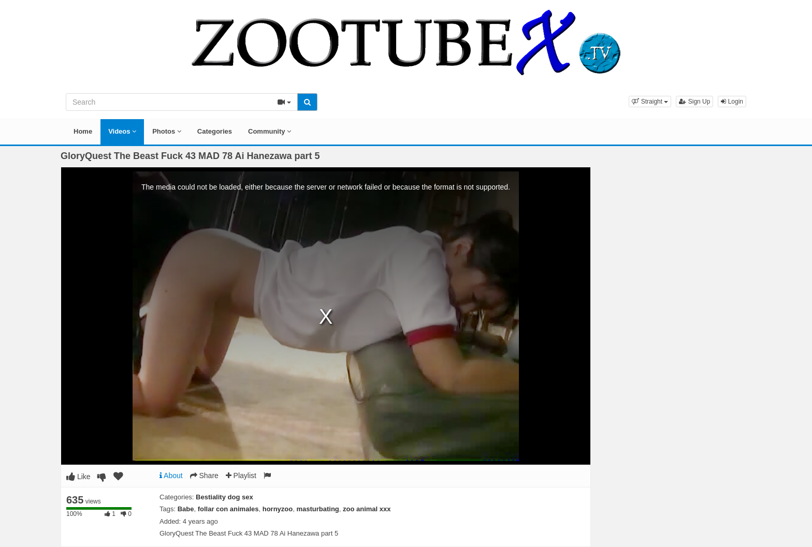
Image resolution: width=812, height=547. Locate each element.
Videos (122, 131)
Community (269, 131)
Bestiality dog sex (224, 497)
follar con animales (228, 509)
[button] (650, 101)
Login (732, 101)
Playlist (241, 475)
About (171, 475)
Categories (214, 131)
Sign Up (694, 101)
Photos (166, 131)
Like (78, 476)
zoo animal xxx (366, 509)
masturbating (317, 509)
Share (204, 475)
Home (83, 131)
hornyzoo (278, 509)
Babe (186, 509)
